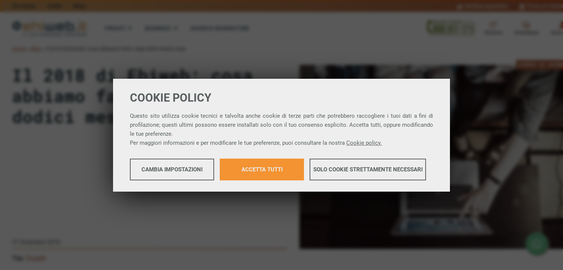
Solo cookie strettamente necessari (368, 169)
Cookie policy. (364, 143)
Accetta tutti (262, 169)
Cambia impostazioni (172, 169)
